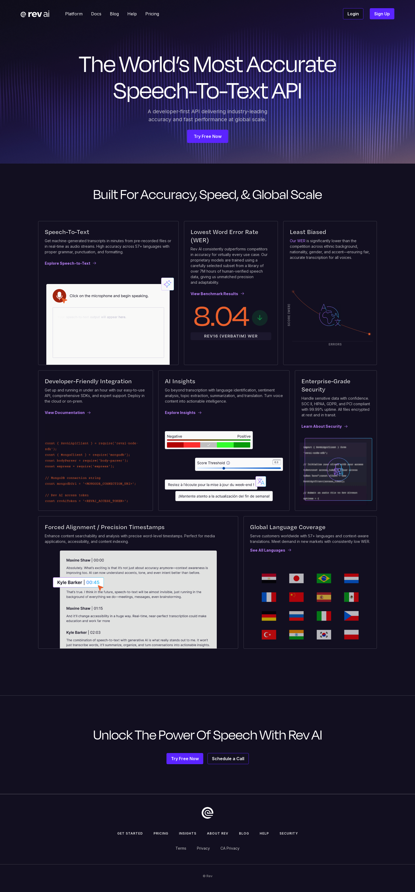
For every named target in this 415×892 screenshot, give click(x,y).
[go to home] (207, 813)
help (264, 833)
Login (353, 13)
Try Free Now (208, 136)
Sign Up (382, 13)
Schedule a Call (228, 758)
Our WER (297, 240)
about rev (217, 833)
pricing (161, 833)
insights (187, 833)
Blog (244, 833)
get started (130, 833)
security (288, 833)
